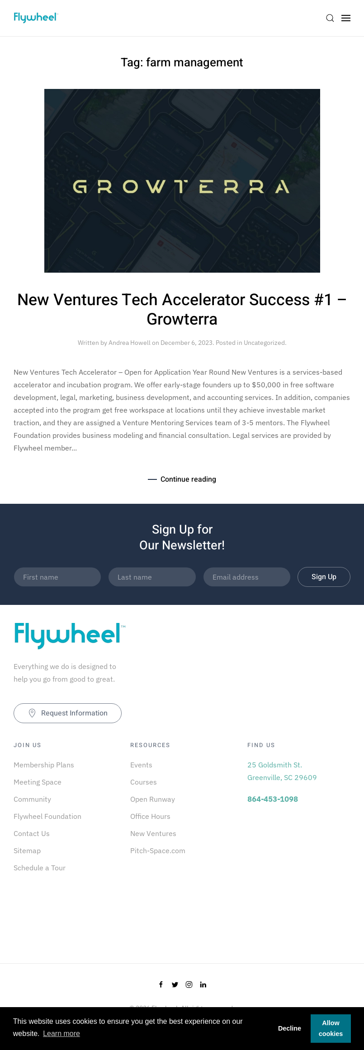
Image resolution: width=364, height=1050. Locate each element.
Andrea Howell (130, 343)
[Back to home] (36, 18)
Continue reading (188, 479)
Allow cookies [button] (331, 1028)
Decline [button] (289, 1028)
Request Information (68, 713)
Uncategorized (264, 343)
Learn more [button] (61, 1033)
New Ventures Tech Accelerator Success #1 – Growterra (182, 309)
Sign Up (324, 576)
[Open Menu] (345, 18)
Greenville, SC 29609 (282, 777)
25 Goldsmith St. (274, 764)
